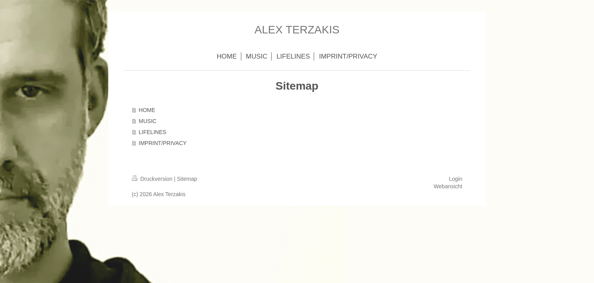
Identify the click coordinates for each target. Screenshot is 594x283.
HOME (147, 110)
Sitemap (187, 179)
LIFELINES (152, 132)
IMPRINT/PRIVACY (163, 143)
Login (455, 179)
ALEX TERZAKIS (297, 30)
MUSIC (147, 121)
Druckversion (153, 179)
